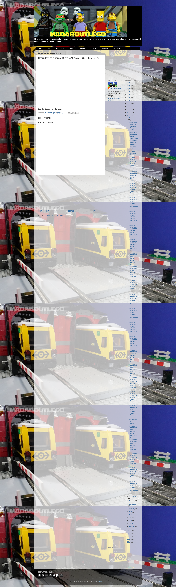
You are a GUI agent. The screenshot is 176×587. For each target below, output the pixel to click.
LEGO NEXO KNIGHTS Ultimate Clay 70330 (133, 135)
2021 (129, 97)
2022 (129, 95)
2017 (129, 109)
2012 (129, 536)
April (130, 520)
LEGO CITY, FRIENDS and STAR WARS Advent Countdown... (133, 163)
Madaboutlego (115, 88)
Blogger (100, 581)
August (131, 509)
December (132, 118)
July (130, 512)
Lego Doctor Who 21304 (133, 421)
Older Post (98, 211)
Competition (93, 48)
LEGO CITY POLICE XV (133, 153)
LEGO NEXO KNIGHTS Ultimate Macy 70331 (133, 125)
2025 (129, 86)
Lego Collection (60, 48)
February (132, 526)
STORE (117, 48)
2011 (129, 539)
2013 (129, 533)
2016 (129, 112)
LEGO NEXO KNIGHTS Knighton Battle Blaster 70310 (133, 176)
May (130, 517)
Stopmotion (106, 48)
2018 (129, 106)
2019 (129, 103)
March (131, 523)
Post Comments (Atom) (55, 215)
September (132, 504)
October (132, 501)
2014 (129, 530)
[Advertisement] (70, 192)
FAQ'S (82, 48)
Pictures (73, 48)
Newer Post (43, 211)
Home (40, 48)
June (131, 515)
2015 (129, 115)
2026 (129, 83)
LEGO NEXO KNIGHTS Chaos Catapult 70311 (133, 144)
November (132, 496)
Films (49, 48)
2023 (129, 92)
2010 (129, 542)
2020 (129, 100)
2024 (129, 89)
